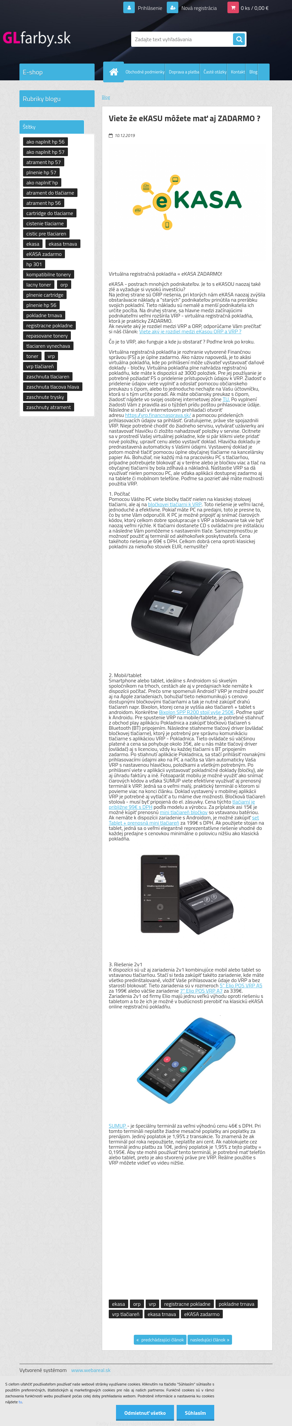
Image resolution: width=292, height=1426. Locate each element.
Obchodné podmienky (145, 72)
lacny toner (38, 284)
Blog (253, 72)
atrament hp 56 (43, 203)
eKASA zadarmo (201, 1314)
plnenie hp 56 (41, 305)
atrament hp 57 (43, 162)
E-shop (33, 72)
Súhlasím (195, 1413)
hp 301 (34, 264)
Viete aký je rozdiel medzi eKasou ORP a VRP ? (190, 331)
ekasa (118, 1304)
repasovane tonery (47, 336)
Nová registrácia (198, 8)
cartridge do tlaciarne (49, 213)
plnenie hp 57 (41, 172)
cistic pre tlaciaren (46, 233)
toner (32, 356)
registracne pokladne (187, 1304)
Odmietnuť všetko (145, 1413)
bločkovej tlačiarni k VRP (175, 504)
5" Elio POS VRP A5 (241, 985)
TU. (226, 399)
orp (136, 1304)
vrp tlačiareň (125, 1314)
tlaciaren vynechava (48, 346)
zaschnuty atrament (48, 407)
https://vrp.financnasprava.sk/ (158, 415)
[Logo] (64, 39)
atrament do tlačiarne (50, 193)
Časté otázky (215, 72)
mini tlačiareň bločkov (184, 812)
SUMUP (118, 1126)
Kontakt (238, 72)
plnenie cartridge (44, 295)
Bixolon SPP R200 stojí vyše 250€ (196, 712)
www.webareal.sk (91, 1370)
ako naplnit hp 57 (45, 152)
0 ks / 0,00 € (255, 8)
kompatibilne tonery (48, 274)
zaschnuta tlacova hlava (52, 387)
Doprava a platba (184, 72)
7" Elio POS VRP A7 (201, 991)
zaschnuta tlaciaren (47, 376)
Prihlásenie (150, 8)
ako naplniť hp (42, 182)
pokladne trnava (236, 1304)
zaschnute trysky (45, 397)
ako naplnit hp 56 (45, 142)
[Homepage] (115, 72)
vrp (152, 1304)
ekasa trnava (162, 1314)
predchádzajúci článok (162, 1339)
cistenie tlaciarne (45, 223)
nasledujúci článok (207, 1339)
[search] (239, 39)
